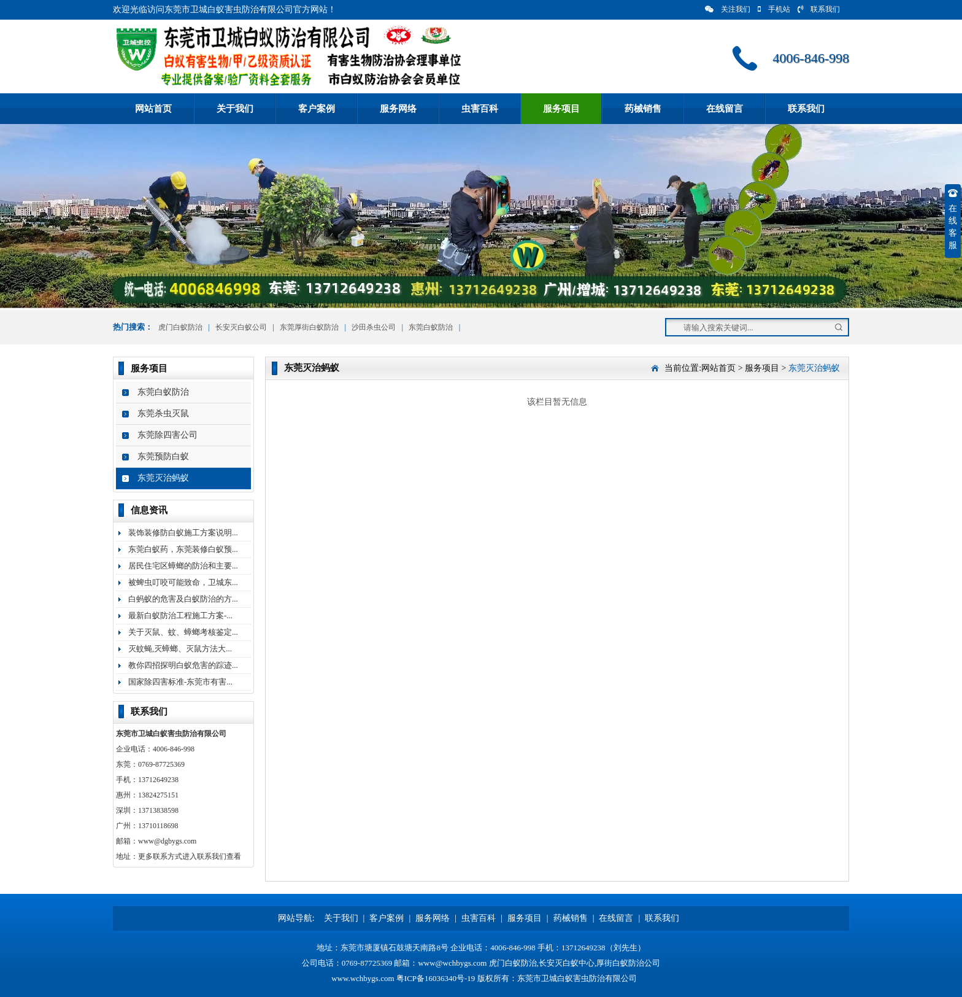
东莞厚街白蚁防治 (309, 327)
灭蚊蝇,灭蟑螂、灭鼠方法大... (180, 648)
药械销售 (643, 109)
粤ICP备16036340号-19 (435, 978)
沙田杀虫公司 (374, 327)
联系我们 (819, 9)
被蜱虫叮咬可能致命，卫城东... (183, 582)
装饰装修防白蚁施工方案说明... (183, 532)
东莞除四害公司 (167, 435)
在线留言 (724, 109)
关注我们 (727, 9)
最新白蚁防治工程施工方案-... (180, 615)
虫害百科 (479, 109)
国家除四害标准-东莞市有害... (180, 681)
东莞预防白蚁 (163, 456)
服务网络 (398, 109)
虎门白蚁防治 (179, 327)
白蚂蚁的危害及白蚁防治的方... (183, 598)
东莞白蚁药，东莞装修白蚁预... (183, 549)
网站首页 (153, 109)
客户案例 (316, 109)
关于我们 (235, 109)
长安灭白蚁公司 (241, 327)
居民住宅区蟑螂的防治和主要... (183, 565)
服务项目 (561, 109)
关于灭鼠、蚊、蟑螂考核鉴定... (183, 632)
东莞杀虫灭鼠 (163, 413)
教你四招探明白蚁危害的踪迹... (183, 665)
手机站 (774, 9)
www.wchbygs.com (362, 978)
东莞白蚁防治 (431, 327)
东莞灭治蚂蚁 (163, 478)
